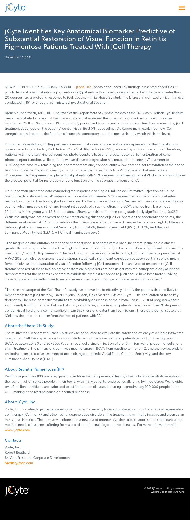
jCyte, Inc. (84, 87)
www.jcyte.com (17, 430)
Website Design (159, 492)
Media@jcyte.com (19, 463)
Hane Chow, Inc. (176, 492)
